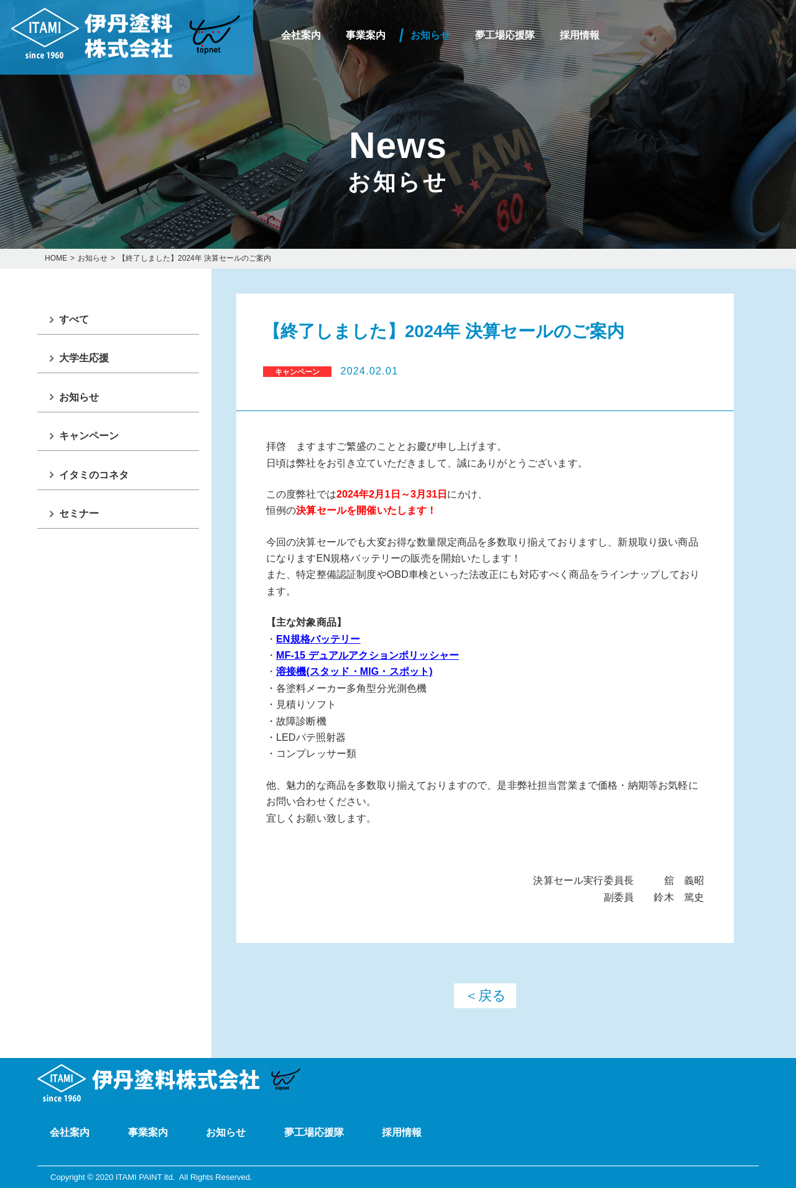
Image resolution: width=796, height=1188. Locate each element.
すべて (74, 319)
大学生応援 (84, 358)
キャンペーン (89, 435)
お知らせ (430, 35)
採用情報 (579, 35)
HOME (56, 258)
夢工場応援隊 (505, 35)
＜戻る (485, 995)
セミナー (79, 513)
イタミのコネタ (94, 475)
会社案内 (301, 35)
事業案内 (366, 35)
